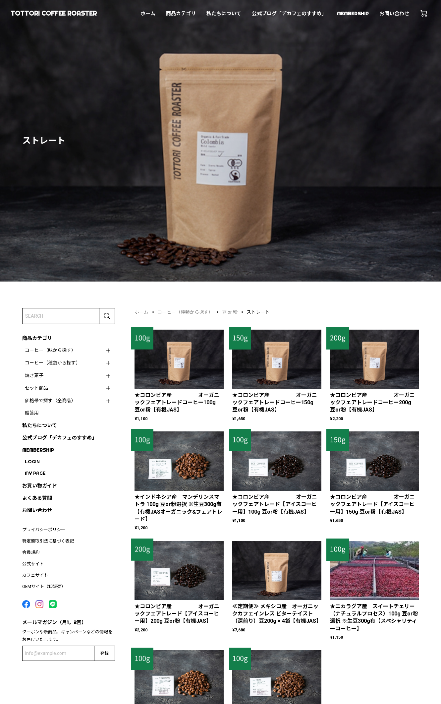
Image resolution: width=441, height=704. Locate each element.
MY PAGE (35, 473)
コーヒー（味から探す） (50, 350)
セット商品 (36, 388)
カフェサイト (35, 575)
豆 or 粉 (230, 312)
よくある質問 (37, 498)
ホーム (147, 13)
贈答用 (32, 413)
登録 (104, 653)
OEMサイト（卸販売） (44, 586)
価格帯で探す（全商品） (50, 401)
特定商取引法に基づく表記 (48, 541)
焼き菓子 (34, 375)
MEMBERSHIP (353, 13)
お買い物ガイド (39, 485)
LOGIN (32, 462)
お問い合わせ (394, 13)
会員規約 (30, 552)
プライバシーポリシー (43, 529)
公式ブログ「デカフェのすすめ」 (289, 13)
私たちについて (223, 13)
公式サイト (33, 563)
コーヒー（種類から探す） (53, 363)
